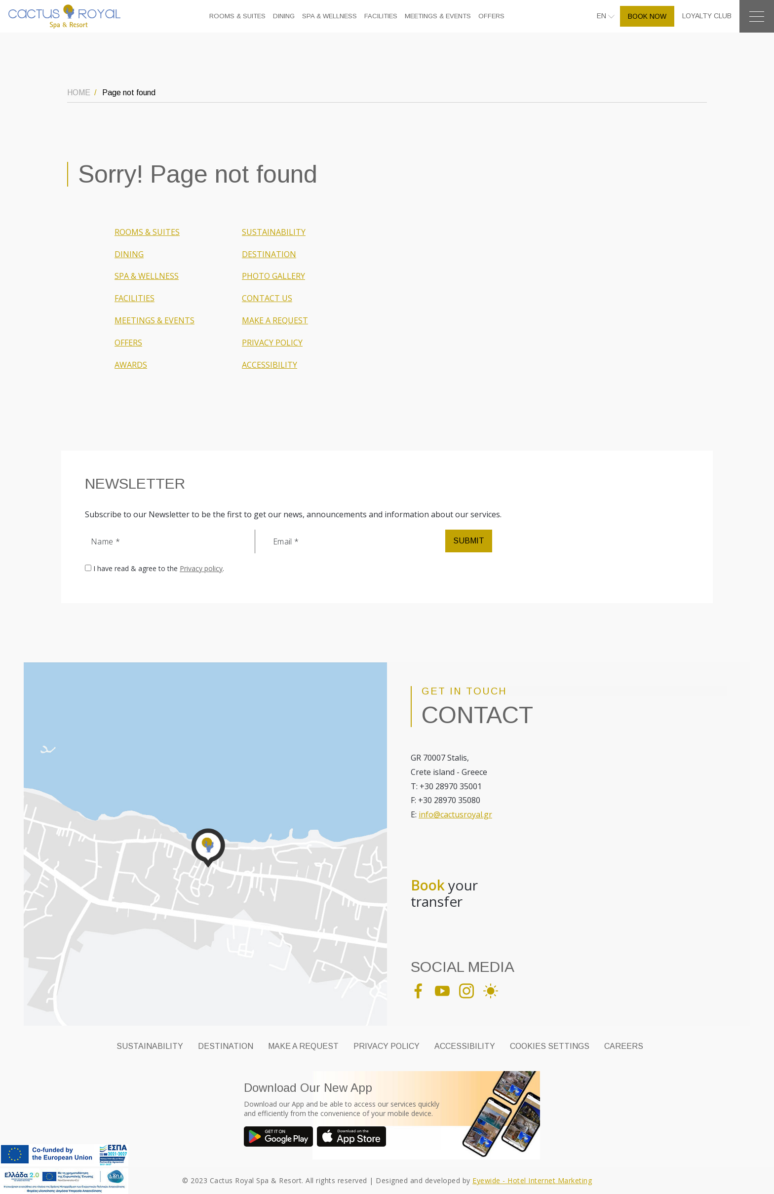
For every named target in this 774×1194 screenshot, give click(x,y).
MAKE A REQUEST (275, 320)
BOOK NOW (647, 16)
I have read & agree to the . (158, 568)
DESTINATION (269, 254)
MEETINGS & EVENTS (438, 16)
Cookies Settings (549, 1046)
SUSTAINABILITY (274, 232)
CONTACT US (267, 298)
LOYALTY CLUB (707, 16)
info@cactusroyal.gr (455, 814)
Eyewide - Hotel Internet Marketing (532, 1180)
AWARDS (131, 364)
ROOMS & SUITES (237, 16)
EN (602, 16)
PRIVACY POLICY (272, 342)
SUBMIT (468, 541)
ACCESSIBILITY (269, 364)
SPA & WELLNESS (329, 16)
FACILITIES (380, 16)
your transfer (444, 893)
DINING (284, 16)
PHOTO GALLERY (273, 275)
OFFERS (491, 16)
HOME (78, 92)
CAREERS (623, 1046)
